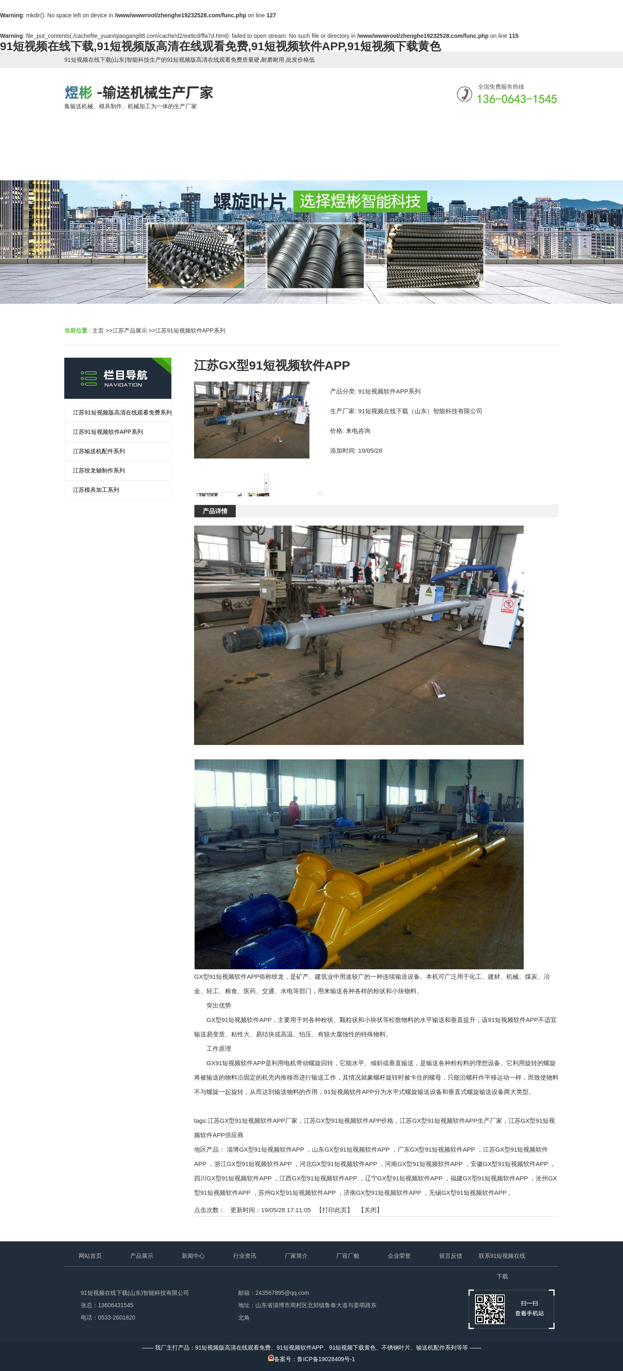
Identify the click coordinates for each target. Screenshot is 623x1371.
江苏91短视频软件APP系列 (190, 330)
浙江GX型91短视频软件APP (253, 1163)
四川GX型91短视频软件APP (233, 1178)
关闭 (370, 1209)
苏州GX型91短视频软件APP (297, 1192)
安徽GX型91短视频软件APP (509, 1163)
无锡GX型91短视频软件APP (467, 1192)
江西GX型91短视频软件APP (318, 1178)
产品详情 (215, 510)
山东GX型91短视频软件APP (350, 1149)
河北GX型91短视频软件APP (338, 1163)
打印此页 (334, 1209)
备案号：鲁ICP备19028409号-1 (311, 1359)
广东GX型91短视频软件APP (436, 1149)
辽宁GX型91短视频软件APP (404, 1178)
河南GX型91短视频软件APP (423, 1163)
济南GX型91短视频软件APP (382, 1192)
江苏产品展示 (129, 330)
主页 (98, 330)
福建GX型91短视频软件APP (489, 1178)
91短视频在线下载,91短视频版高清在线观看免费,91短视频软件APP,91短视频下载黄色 (220, 46)
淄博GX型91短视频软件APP (265, 1149)
